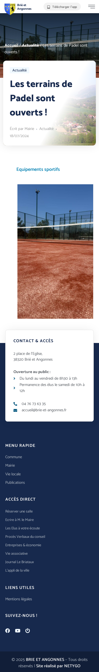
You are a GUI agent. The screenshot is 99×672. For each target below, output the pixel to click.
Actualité (30, 45)
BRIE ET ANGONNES (45, 659)
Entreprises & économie (23, 545)
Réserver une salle (19, 512)
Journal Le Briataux (19, 562)
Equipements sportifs (38, 169)
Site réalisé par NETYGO (58, 666)
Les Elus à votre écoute (22, 528)
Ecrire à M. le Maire (19, 520)
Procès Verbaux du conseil (25, 537)
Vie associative (16, 554)
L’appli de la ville (17, 571)
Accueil (11, 45)
